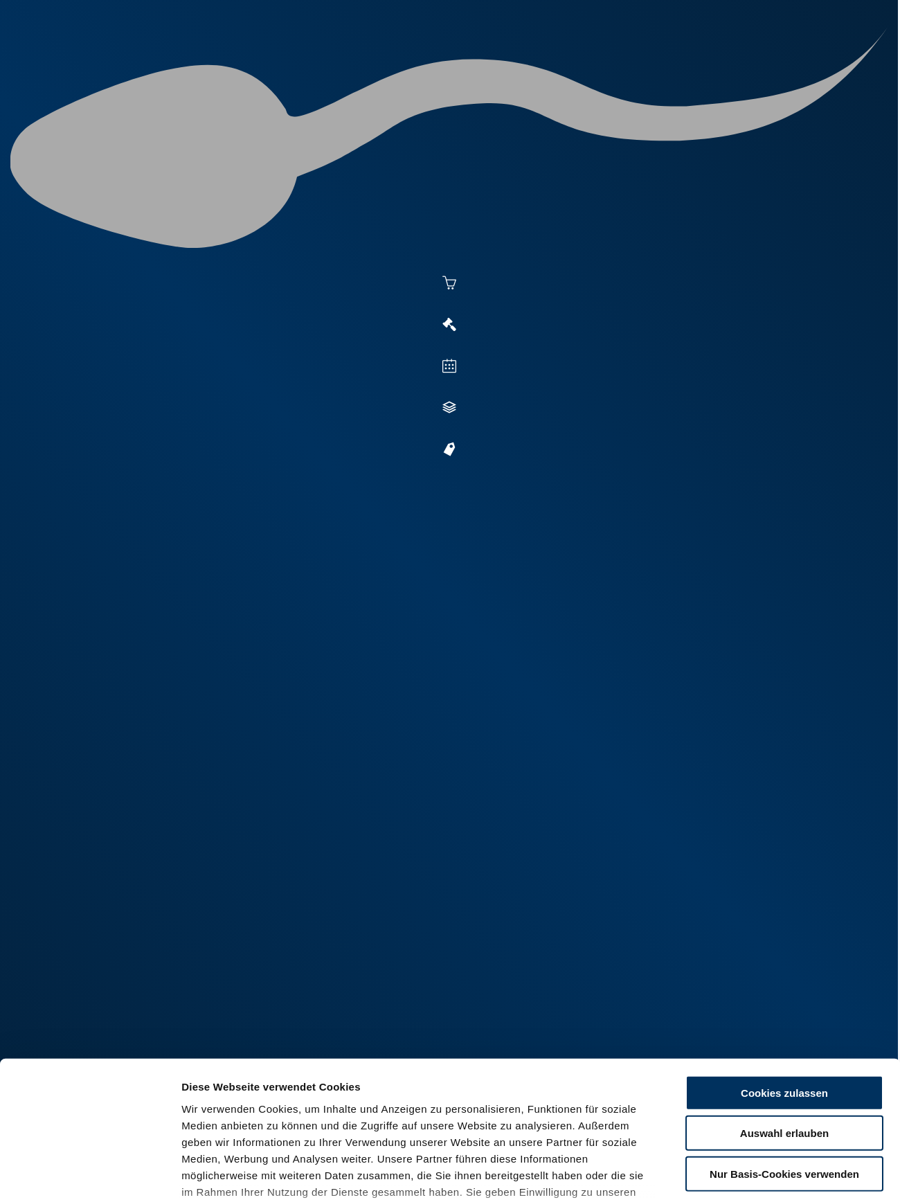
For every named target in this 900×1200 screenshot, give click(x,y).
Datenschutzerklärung (239, 1119)
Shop (700, 63)
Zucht (551, 63)
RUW (824, 63)
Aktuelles (309, 63)
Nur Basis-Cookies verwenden (784, 1067)
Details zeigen (756, 1173)
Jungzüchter (627, 63)
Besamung (386, 63)
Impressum (336, 1119)
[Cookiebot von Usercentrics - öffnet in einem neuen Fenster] (89, 1173)
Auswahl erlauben (784, 1026)
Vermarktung (475, 63)
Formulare (766, 63)
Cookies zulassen (784, 986)
